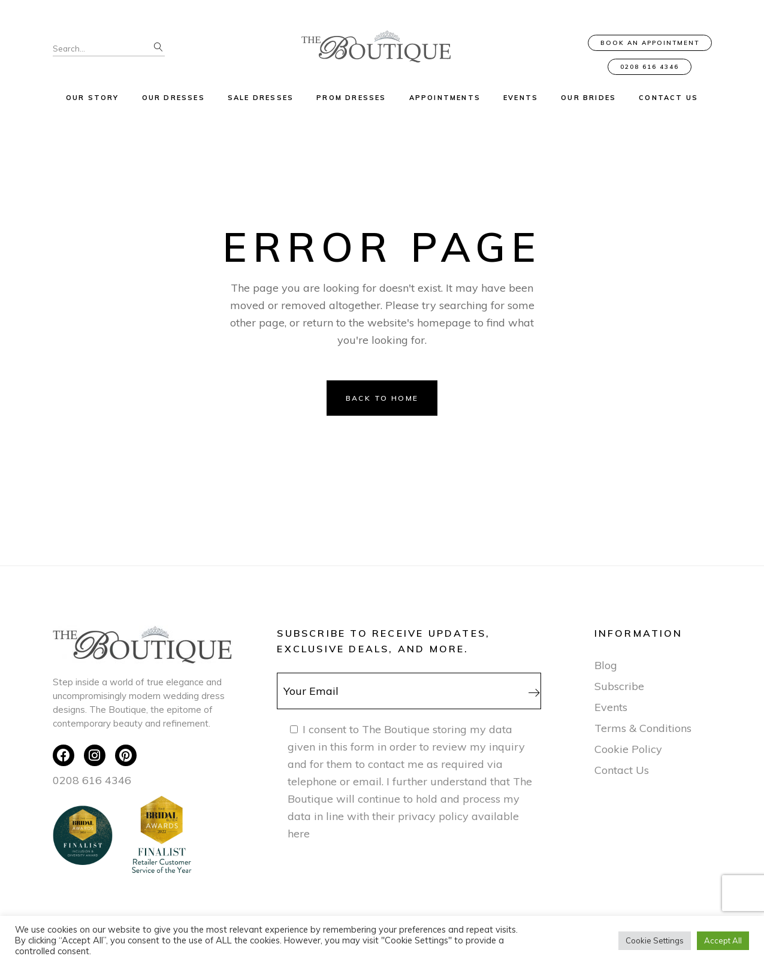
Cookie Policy (628, 749)
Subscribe (619, 686)
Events (610, 707)
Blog (605, 665)
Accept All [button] (723, 940)
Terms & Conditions (642, 728)
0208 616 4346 (649, 67)
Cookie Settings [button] (655, 940)
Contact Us (621, 770)
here (299, 833)
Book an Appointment (649, 43)
